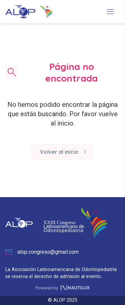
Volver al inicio (64, 151)
